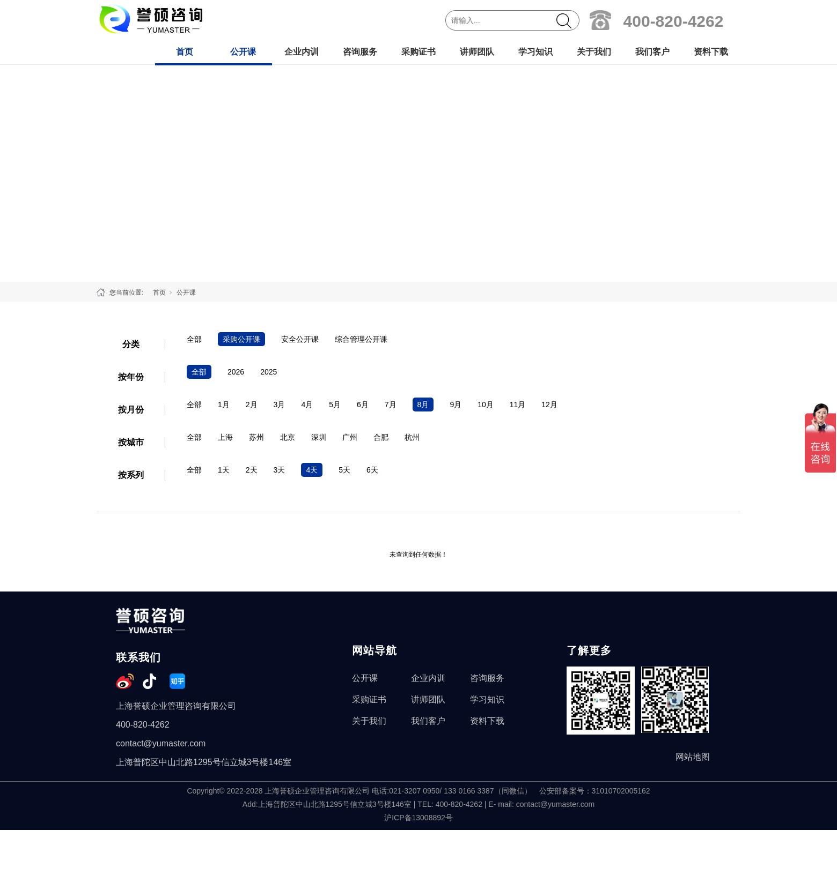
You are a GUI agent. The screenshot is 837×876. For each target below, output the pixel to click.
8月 (423, 404)
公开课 (243, 51)
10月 (486, 404)
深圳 (318, 437)
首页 (184, 51)
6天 (372, 470)
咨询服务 (360, 51)
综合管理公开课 (361, 339)
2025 (268, 372)
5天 (344, 470)
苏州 (256, 437)
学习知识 (535, 51)
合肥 (380, 437)
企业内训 (301, 51)
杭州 (412, 437)
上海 (225, 437)
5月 (335, 404)
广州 (349, 437)
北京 (287, 437)
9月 (455, 404)
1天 (224, 470)
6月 (363, 404)
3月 (279, 404)
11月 (518, 404)
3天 (279, 470)
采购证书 (418, 51)
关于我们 (594, 51)
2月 (252, 404)
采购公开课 (241, 339)
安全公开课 (300, 339)
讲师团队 (477, 51)
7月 (391, 404)
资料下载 (711, 51)
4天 (312, 470)
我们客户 (652, 51)
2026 (235, 372)
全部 (194, 339)
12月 (549, 404)
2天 (252, 470)
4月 (307, 404)
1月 (224, 404)
